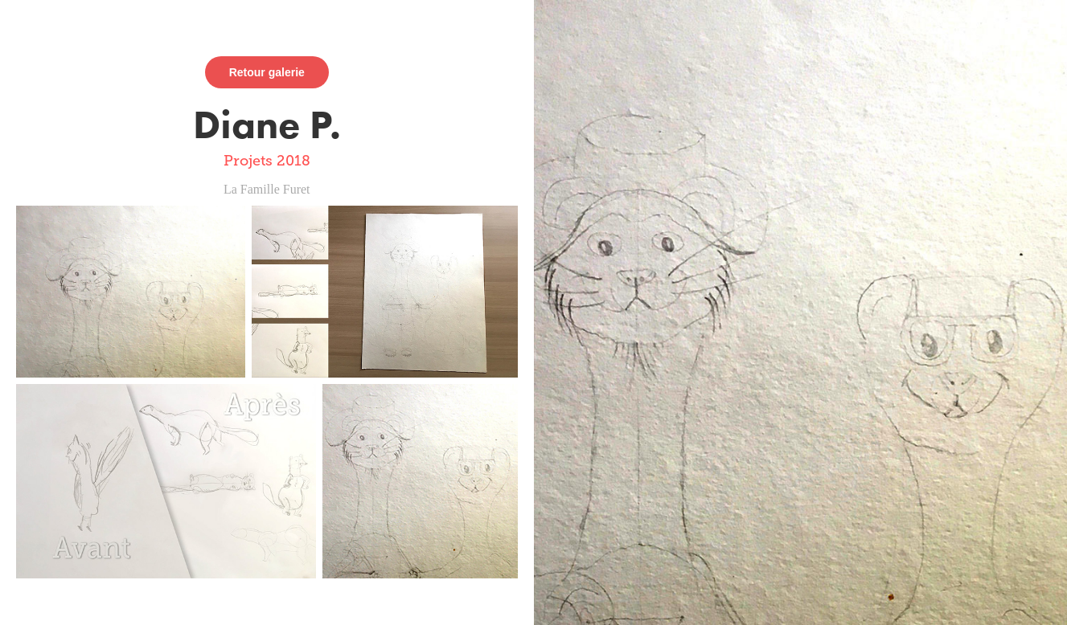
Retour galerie (267, 72)
